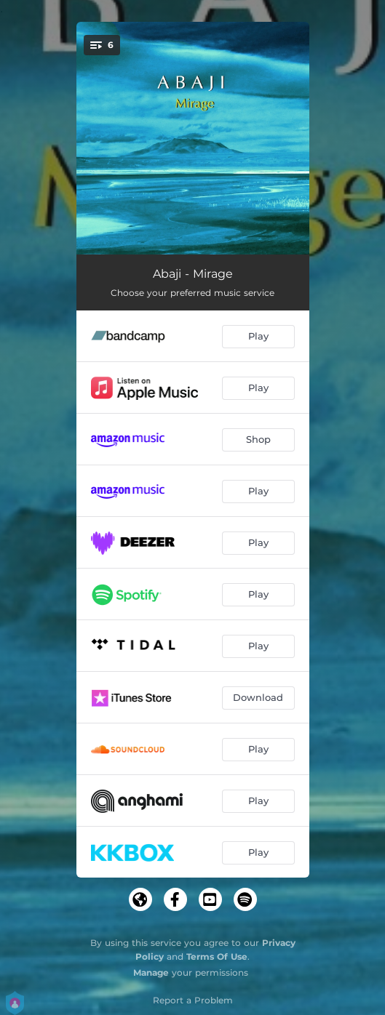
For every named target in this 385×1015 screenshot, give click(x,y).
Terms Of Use (216, 956)
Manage (151, 972)
